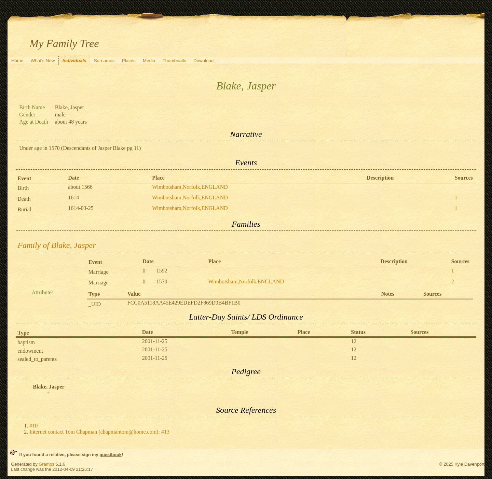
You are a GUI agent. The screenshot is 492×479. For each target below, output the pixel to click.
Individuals (74, 60)
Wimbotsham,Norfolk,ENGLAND (190, 187)
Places (129, 60)
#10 (33, 425)
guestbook (110, 454)
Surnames (104, 60)
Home (17, 60)
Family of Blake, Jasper (56, 245)
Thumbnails (174, 60)
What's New (43, 60)
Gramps (46, 464)
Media (149, 60)
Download (203, 60)
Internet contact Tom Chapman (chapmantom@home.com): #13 (99, 432)
